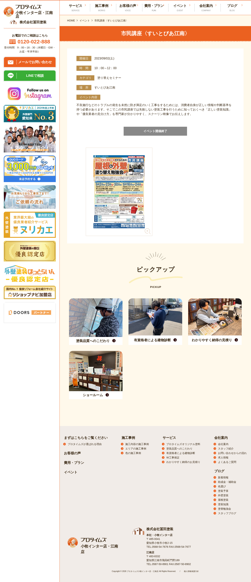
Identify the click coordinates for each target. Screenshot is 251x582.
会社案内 (206, 8)
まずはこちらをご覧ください (86, 438)
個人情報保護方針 (191, 571)
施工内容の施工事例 (137, 444)
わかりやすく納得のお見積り (183, 461)
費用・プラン (153, 8)
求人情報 (223, 457)
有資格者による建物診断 (180, 453)
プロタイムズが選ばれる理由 (85, 444)
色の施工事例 (133, 453)
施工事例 (101, 8)
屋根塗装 (223, 499)
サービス (169, 438)
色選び (222, 486)
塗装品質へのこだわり (179, 448)
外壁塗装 (223, 495)
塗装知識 (223, 504)
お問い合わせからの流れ (232, 453)
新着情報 (223, 477)
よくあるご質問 (227, 461)
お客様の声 (127, 8)
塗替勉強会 (224, 508)
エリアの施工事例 (135, 448)
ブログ (232, 8)
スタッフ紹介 (226, 448)
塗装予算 (223, 490)
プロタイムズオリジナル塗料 (183, 444)
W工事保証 (172, 457)
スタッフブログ (227, 513)
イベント (180, 8)
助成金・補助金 (227, 481)
